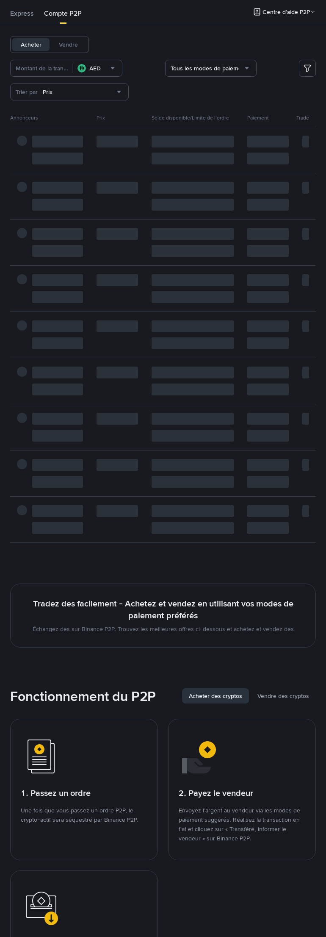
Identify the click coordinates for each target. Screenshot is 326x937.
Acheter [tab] (31, 44)
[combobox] (97, 68)
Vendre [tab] (68, 44)
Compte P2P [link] (63, 13)
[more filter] (307, 68)
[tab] (22, 13)
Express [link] (22, 13)
